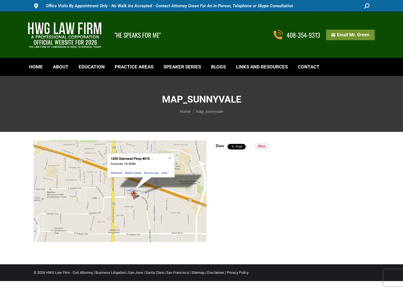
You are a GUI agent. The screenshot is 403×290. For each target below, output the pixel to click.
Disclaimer (215, 272)
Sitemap (198, 272)
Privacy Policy (238, 272)
